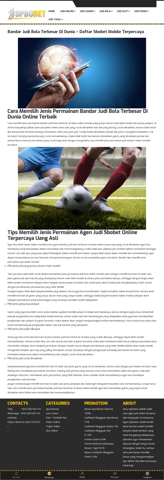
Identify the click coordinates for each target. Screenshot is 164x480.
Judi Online (67, 11)
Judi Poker (140, 11)
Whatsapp (49, 475)
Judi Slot (122, 11)
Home (51, 11)
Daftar (82, 475)
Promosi (115, 475)
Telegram (147, 475)
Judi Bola (105, 11)
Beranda (16, 475)
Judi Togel (54, 19)
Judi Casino (86, 11)
